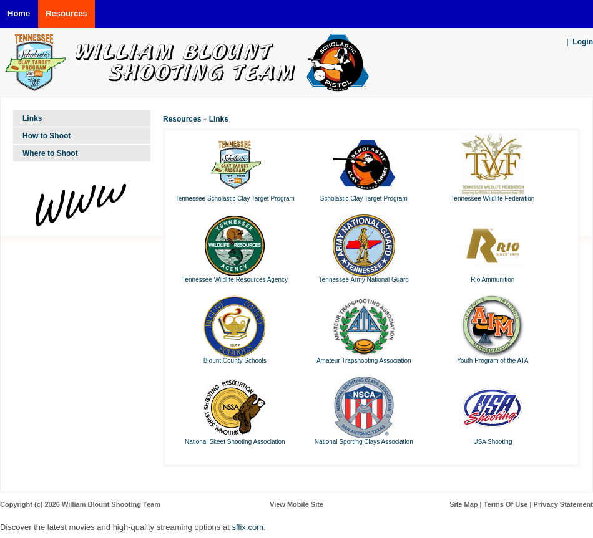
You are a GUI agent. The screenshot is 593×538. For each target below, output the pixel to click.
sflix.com (247, 527)
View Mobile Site (296, 504)
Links (218, 119)
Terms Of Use (506, 504)
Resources (182, 119)
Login (582, 41)
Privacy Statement (563, 504)
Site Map (463, 504)
